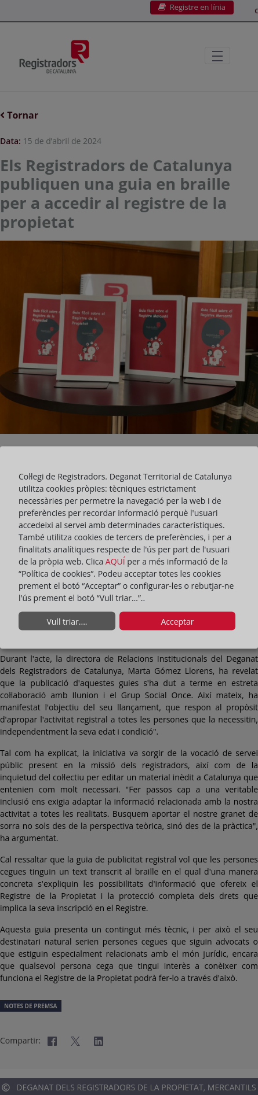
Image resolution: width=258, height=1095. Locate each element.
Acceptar (177, 620)
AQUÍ (117, 561)
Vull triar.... (66, 620)
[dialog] (129, 547)
